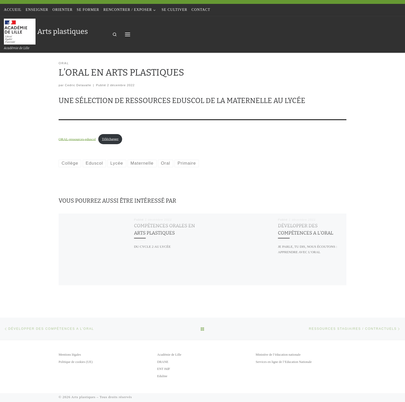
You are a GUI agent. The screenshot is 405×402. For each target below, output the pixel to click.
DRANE (163, 362)
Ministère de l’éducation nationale (278, 354)
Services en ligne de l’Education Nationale (284, 362)
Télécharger (110, 139)
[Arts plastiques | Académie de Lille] (20, 31)
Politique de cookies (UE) (76, 362)
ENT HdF (163, 369)
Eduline (162, 376)
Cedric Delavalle (78, 85)
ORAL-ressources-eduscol (77, 139)
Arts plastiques (83, 397)
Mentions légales (70, 354)
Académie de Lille (169, 354)
